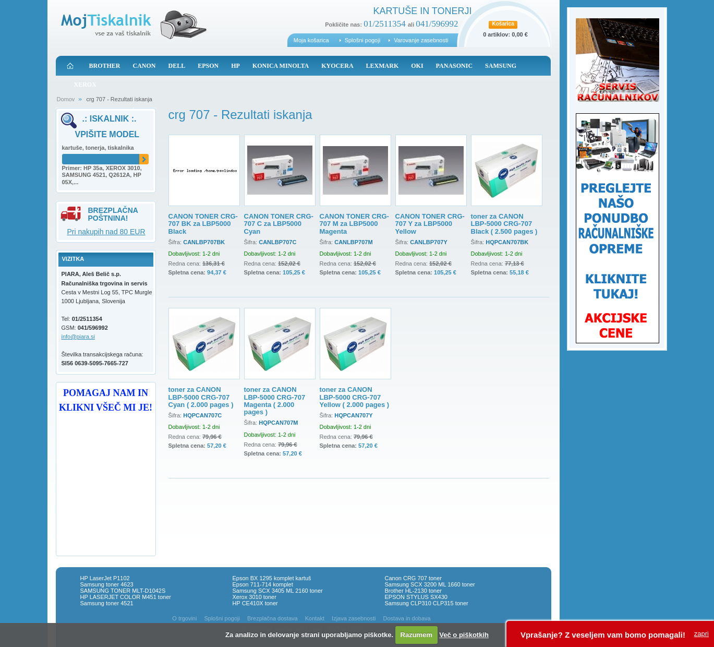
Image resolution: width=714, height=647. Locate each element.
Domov (66, 99)
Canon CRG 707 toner (413, 578)
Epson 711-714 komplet (263, 584)
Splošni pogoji (363, 40)
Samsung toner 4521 (107, 603)
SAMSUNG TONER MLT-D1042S (123, 591)
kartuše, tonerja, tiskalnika (98, 148)
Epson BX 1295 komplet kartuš (272, 578)
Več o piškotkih (464, 635)
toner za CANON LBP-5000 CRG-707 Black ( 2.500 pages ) (504, 223)
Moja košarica (311, 40)
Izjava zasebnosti (354, 618)
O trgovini (184, 618)
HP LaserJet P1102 (105, 578)
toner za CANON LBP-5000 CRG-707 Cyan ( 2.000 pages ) (201, 397)
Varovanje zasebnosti (421, 40)
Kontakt (314, 618)
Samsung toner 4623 (107, 584)
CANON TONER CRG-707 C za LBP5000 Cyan (278, 223)
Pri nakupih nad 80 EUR (106, 231)
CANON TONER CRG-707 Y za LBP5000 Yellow (430, 223)
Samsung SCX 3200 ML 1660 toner (430, 584)
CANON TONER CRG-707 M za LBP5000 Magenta (354, 223)
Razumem (416, 635)
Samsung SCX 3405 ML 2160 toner (278, 591)
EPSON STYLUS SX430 (416, 597)
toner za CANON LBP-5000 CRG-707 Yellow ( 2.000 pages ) (355, 397)
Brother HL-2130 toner (413, 591)
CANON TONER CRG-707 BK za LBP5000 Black (203, 223)
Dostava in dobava (407, 618)
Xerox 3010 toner (254, 597)
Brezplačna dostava (272, 618)
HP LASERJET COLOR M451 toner (125, 597)
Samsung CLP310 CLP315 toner (426, 603)
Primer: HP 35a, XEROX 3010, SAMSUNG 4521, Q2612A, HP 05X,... (102, 175)
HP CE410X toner (255, 603)
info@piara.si (78, 336)
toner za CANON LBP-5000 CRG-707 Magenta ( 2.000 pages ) (275, 401)
